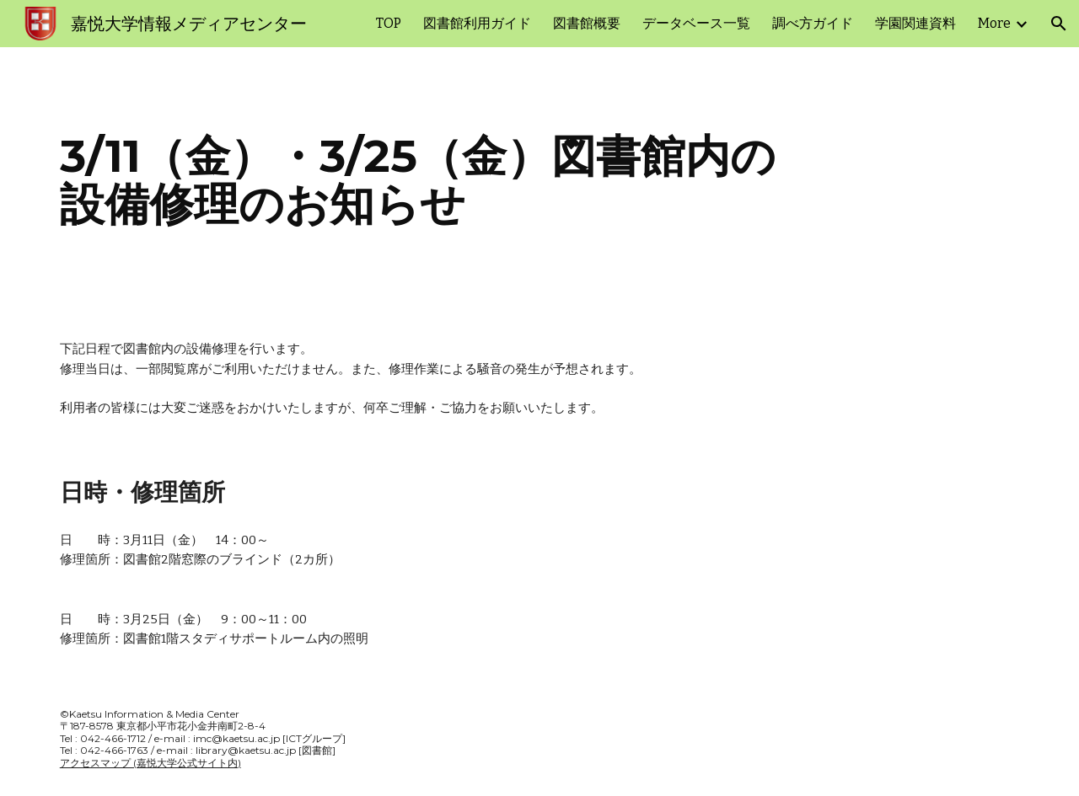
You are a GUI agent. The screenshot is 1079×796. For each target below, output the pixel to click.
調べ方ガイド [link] (812, 23)
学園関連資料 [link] (915, 23)
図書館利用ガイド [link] (477, 23)
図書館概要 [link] (586, 23)
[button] (1059, 23)
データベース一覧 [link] (696, 23)
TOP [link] (388, 23)
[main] (539, 180)
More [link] (994, 23)
